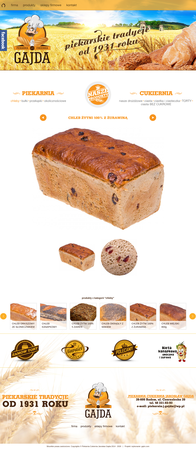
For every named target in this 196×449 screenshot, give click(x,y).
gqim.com (145, 446)
